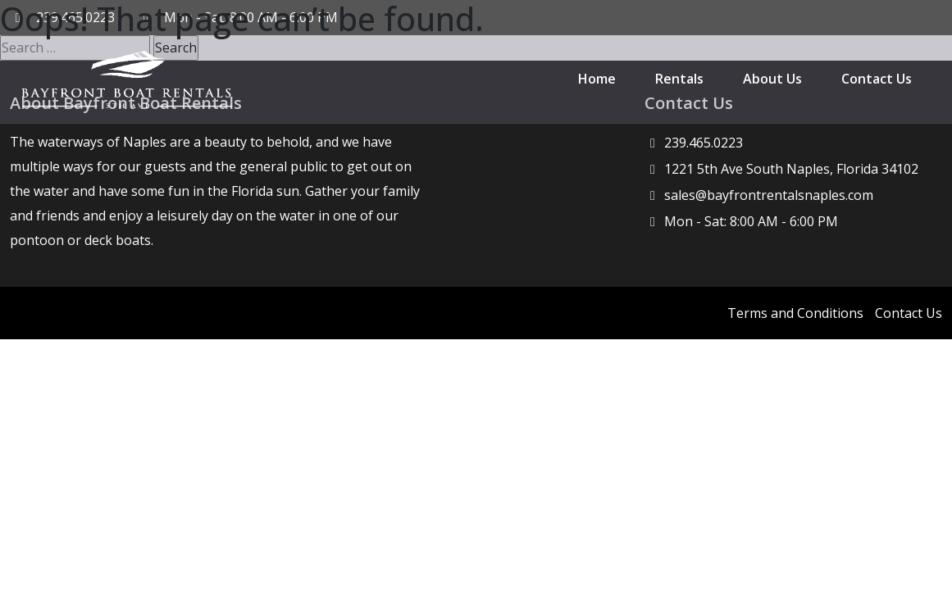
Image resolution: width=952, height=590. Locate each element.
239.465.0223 (703, 143)
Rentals (679, 79)
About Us (772, 79)
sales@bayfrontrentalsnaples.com (768, 195)
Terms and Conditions (795, 313)
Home (597, 79)
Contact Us (876, 79)
